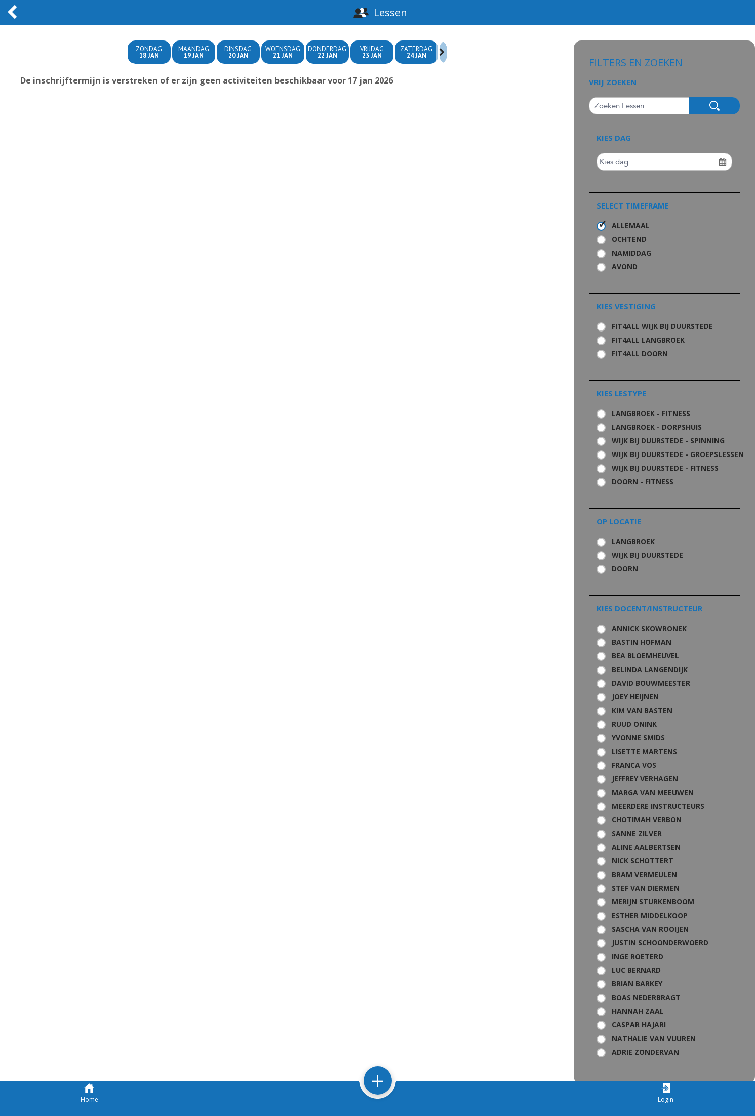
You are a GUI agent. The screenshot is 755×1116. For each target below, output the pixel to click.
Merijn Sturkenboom (653, 901)
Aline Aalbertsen (646, 847)
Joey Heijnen (635, 696)
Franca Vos (634, 765)
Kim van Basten (642, 710)
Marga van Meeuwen (653, 792)
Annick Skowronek (649, 628)
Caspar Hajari (639, 1024)
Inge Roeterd (637, 956)
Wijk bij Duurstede (647, 555)
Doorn (625, 568)
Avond (625, 266)
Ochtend (629, 239)
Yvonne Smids (638, 737)
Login (665, 1093)
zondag (149, 52)
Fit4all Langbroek (648, 340)
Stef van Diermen (646, 888)
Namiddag (631, 253)
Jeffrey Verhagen (645, 778)
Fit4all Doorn (640, 353)
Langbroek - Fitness (651, 413)
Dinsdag (238, 52)
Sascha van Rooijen (650, 929)
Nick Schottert (642, 860)
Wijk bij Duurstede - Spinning (668, 440)
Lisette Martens (644, 751)
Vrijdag (371, 52)
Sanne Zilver (637, 833)
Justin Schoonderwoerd (660, 942)
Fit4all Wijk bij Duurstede (662, 326)
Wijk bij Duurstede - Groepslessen (672, 454)
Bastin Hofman (641, 642)
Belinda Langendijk (650, 669)
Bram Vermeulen (644, 874)
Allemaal (631, 225)
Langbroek (633, 541)
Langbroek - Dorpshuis (657, 427)
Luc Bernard (636, 970)
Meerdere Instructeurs (658, 806)
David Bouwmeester (651, 683)
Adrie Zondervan (645, 1052)
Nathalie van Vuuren (654, 1038)
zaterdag (416, 52)
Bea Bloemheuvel (645, 655)
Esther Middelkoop (650, 915)
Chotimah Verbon (647, 819)
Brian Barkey (637, 983)
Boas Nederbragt (646, 997)
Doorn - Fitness (642, 481)
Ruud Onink (634, 724)
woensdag (282, 52)
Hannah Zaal (638, 1011)
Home (89, 1093)
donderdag (327, 52)
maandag (193, 52)
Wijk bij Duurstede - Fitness (665, 468)
